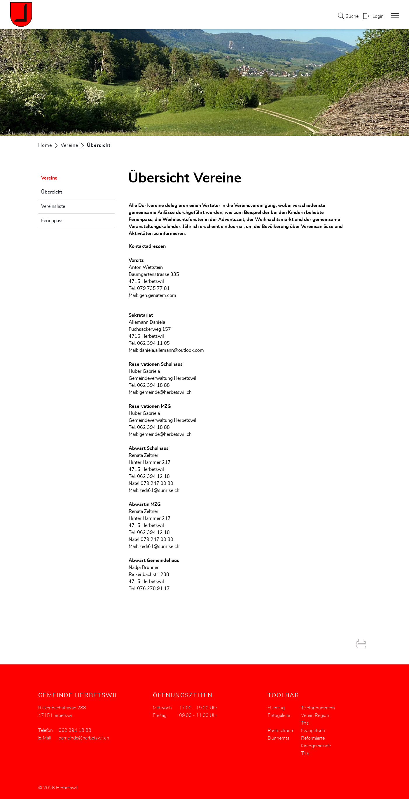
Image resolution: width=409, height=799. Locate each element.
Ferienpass (52, 220)
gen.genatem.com (157, 295)
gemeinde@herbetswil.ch (165, 392)
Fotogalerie (279, 715)
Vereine (49, 178)
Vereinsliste (53, 206)
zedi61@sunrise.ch (159, 490)
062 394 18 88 (75, 730)
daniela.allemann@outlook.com (171, 350)
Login (378, 16)
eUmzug (276, 708)
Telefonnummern (318, 708)
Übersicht (66, 191)
